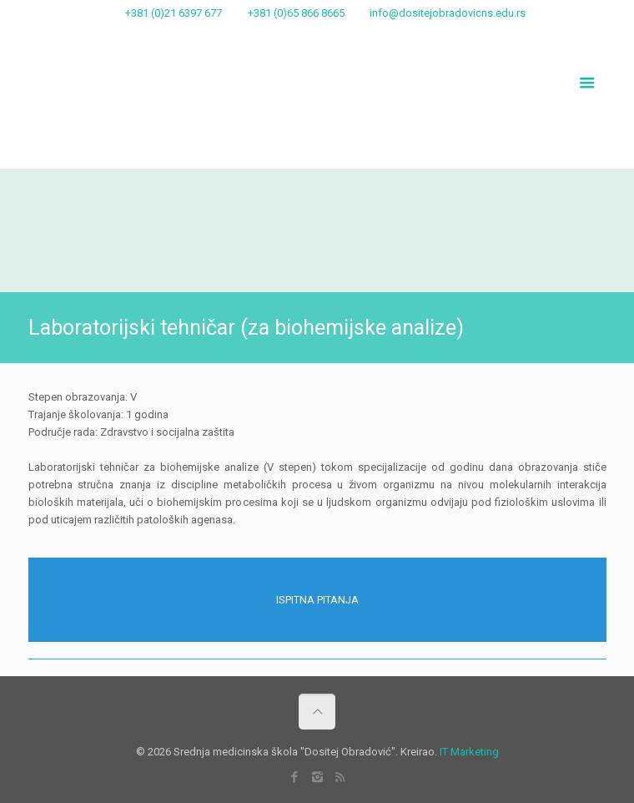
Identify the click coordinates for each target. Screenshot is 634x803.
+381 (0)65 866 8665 (296, 13)
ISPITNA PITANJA (317, 599)
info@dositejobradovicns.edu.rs (448, 13)
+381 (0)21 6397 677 (173, 13)
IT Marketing (469, 751)
